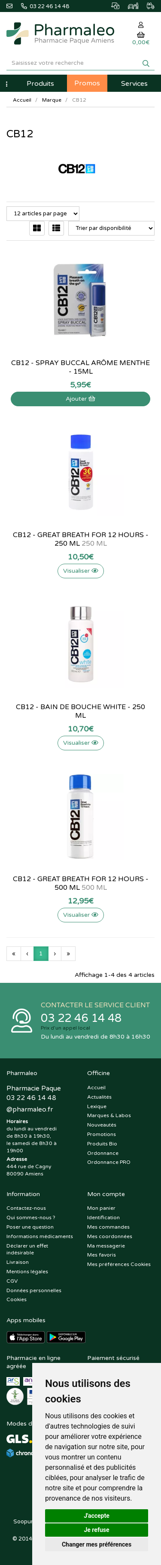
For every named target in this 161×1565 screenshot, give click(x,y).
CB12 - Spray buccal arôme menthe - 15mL (80, 367)
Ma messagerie (106, 1246)
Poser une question (30, 1227)
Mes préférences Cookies (119, 1264)
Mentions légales (27, 1272)
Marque (51, 100)
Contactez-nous (26, 1208)
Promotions (101, 1134)
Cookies (16, 1299)
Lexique (96, 1106)
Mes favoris (101, 1255)
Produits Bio (102, 1144)
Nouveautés (101, 1125)
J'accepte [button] (96, 1515)
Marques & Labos (109, 1115)
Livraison (17, 1262)
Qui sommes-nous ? (30, 1218)
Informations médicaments (39, 1236)
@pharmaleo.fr (29, 1109)
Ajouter (80, 398)
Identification (103, 1218)
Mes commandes (108, 1227)
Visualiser (80, 570)
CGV (12, 1281)
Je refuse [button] (96, 1529)
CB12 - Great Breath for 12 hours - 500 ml (81, 883)
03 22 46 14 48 (81, 1018)
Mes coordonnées (109, 1236)
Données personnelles (33, 1290)
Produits (40, 83)
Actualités (99, 1097)
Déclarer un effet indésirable (27, 1249)
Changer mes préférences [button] (96, 1544)
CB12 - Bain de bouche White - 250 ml (80, 711)
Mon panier (101, 1208)
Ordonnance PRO (109, 1162)
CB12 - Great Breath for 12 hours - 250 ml (81, 539)
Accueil (22, 100)
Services (134, 83)
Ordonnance (102, 1153)
